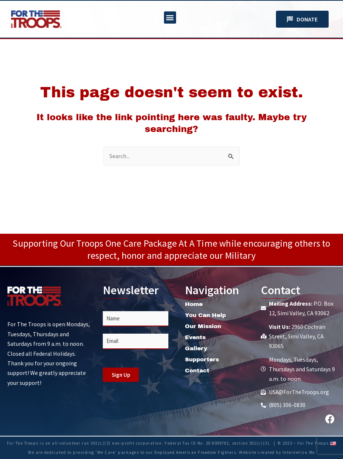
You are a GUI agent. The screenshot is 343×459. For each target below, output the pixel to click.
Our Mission (204, 325)
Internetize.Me (299, 452)
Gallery (196, 347)
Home (194, 303)
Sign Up (121, 374)
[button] (170, 17)
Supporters (203, 358)
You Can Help (206, 314)
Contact (198, 369)
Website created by (261, 452)
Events (196, 336)
